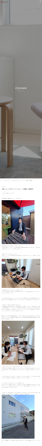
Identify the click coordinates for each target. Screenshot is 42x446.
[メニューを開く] (40, 1)
